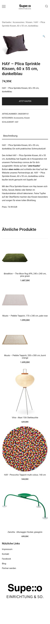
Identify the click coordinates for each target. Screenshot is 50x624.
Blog (4, 563)
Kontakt (5, 554)
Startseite (6, 22)
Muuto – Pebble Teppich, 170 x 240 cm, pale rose (25, 316)
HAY (16, 122)
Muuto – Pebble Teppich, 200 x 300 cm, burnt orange (25, 356)
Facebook (6, 559)
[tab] (25, 136)
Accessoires (18, 22)
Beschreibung (10, 135)
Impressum (7, 549)
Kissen (29, 22)
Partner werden (9, 568)
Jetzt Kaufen (25, 101)
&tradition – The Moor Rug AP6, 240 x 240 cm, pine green (25, 274)
